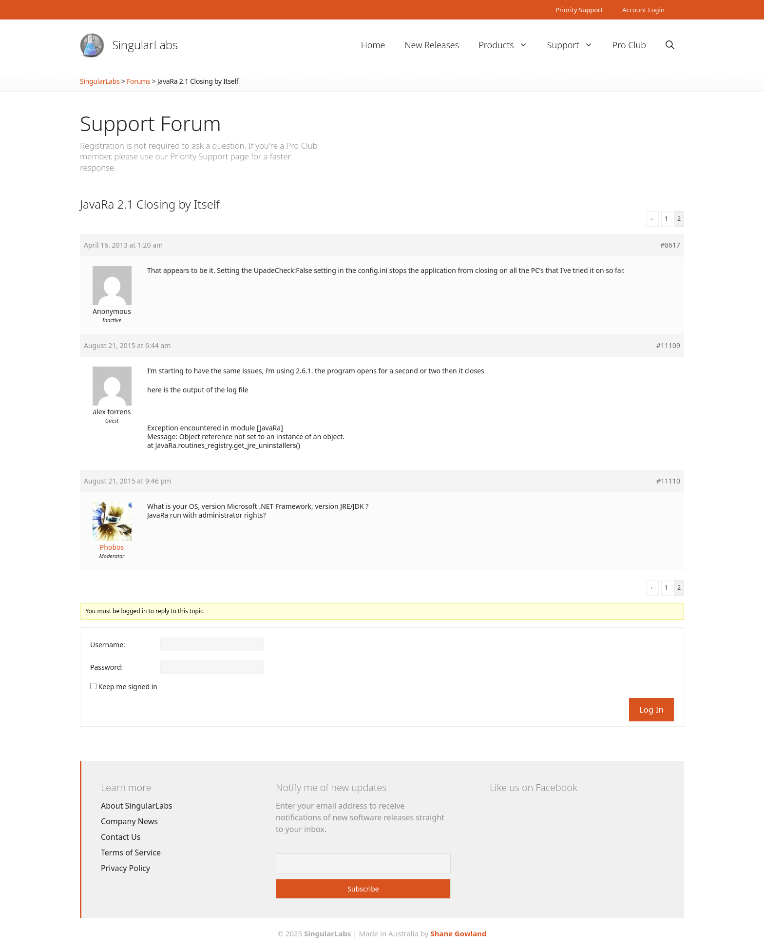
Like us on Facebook (533, 787)
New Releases (431, 45)
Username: (107, 644)
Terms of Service (131, 852)
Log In (651, 709)
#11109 (668, 345)
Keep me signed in (127, 686)
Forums (138, 81)
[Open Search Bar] (670, 45)
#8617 (670, 245)
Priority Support (579, 9)
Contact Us (120, 837)
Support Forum (150, 123)
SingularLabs (145, 45)
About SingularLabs (136, 805)
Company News (129, 821)
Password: (106, 667)
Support (575, 45)
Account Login (643, 9)
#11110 (668, 481)
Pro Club (629, 45)
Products (507, 45)
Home (373, 45)
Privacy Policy (125, 868)
